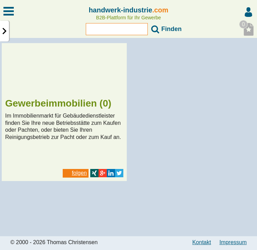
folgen (75, 173)
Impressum (233, 242)
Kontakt (201, 242)
